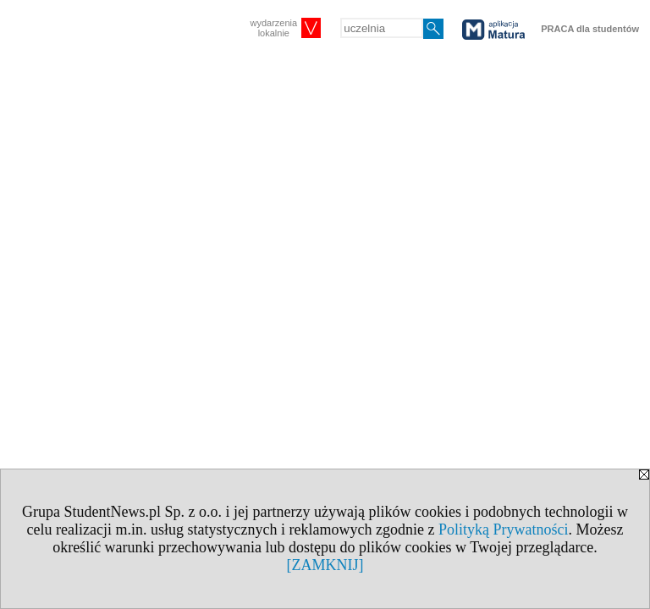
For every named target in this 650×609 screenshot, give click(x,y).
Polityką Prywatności (503, 529)
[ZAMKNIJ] (325, 565)
